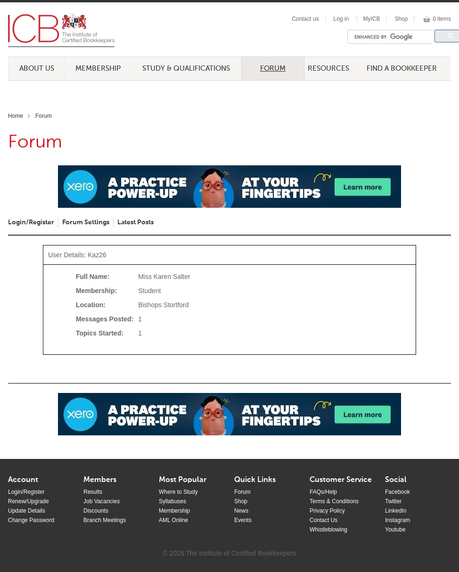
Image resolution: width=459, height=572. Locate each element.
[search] (392, 37)
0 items (442, 19)
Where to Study (178, 492)
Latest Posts (135, 222)
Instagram (397, 520)
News (241, 510)
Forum (273, 68)
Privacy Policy (327, 510)
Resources (328, 68)
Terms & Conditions (334, 501)
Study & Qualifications (186, 68)
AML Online (173, 520)
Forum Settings (85, 222)
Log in (341, 19)
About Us (36, 68)
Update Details (26, 510)
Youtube (395, 529)
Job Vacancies (101, 501)
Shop (401, 19)
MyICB (371, 19)
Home (15, 116)
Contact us (305, 19)
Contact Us (323, 520)
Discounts (95, 510)
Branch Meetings (104, 520)
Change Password (31, 520)
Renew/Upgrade (28, 501)
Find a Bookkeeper (402, 68)
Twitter (393, 501)
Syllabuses (172, 501)
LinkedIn (395, 510)
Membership (98, 68)
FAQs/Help (323, 492)
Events (243, 520)
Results (92, 492)
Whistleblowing (328, 529)
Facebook (397, 492)
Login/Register (31, 222)
